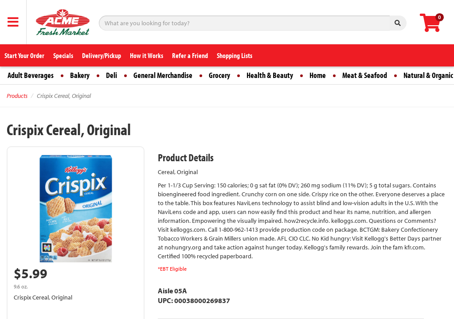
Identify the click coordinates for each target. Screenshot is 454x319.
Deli (111, 75)
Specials (63, 55)
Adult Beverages (31, 75)
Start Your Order (24, 55)
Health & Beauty (270, 75)
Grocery (219, 75)
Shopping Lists (234, 55)
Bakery (80, 75)
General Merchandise (162, 75)
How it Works (146, 55)
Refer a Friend (190, 55)
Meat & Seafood (364, 75)
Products (17, 96)
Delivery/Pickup (101, 55)
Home (317, 75)
